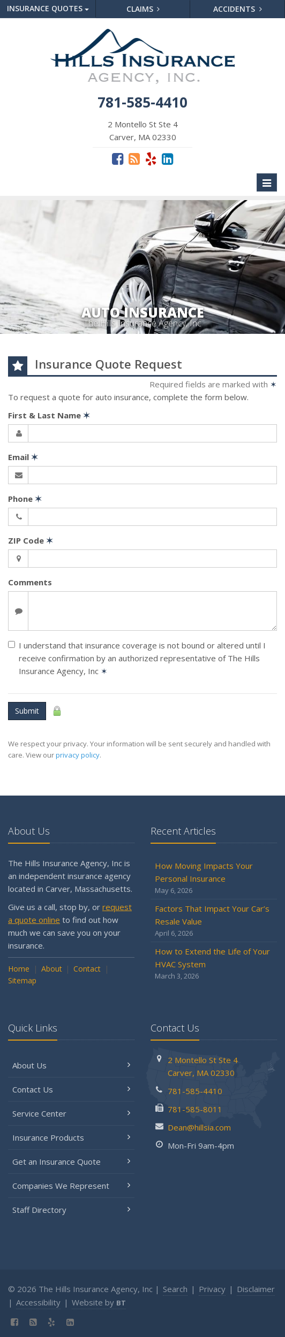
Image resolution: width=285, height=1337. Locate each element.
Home (18, 969)
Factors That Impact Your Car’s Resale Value (214, 921)
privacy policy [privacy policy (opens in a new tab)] (78, 755)
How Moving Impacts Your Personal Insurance (214, 878)
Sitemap (22, 980)
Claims (143, 9)
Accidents (237, 9)
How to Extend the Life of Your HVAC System (214, 964)
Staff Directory (71, 1209)
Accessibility (38, 1302)
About (51, 969)
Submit (27, 711)
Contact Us (71, 1089)
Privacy (212, 1288)
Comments (30, 582)
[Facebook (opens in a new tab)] (117, 158)
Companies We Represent (71, 1185)
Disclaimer (256, 1288)
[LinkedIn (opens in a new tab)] (167, 158)
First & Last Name (49, 415)
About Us (71, 1065)
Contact (87, 969)
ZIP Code (30, 540)
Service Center (71, 1113)
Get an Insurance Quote (71, 1161)
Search (175, 1288)
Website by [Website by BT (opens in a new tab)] (99, 1302)
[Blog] (134, 158)
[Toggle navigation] (267, 182)
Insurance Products (71, 1137)
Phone (25, 498)
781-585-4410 (195, 1091)
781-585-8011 (195, 1109)
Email (23, 457)
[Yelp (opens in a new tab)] (150, 158)
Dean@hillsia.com (199, 1127)
